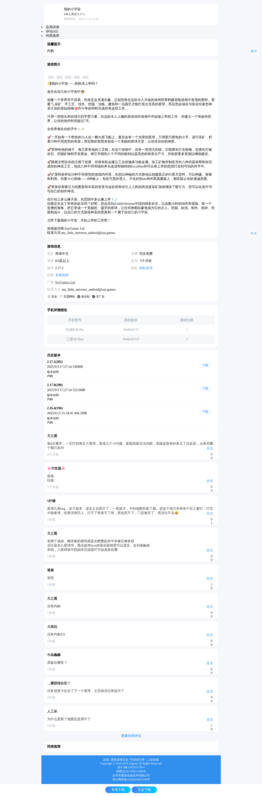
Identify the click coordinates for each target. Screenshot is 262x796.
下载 (205, 365)
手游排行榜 (137, 759)
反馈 (106, 759)
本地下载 (118, 789)
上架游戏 (153, 759)
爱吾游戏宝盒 (119, 759)
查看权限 (62, 275)
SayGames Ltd (65, 282)
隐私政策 (146, 268)
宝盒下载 (144, 789)
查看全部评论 (131, 736)
